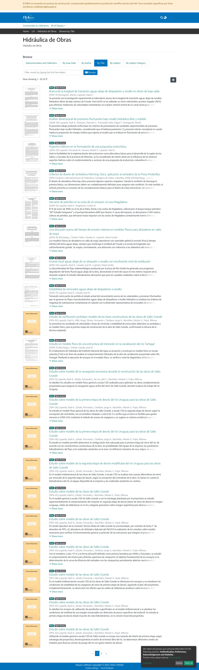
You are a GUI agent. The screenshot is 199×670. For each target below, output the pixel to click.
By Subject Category (136, 63)
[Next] (106, 653)
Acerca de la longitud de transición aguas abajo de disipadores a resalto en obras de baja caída (104, 91)
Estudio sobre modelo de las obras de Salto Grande (79, 491)
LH (33, 31)
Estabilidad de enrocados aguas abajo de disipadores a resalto (85, 289)
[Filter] (53, 72)
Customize (147, 663)
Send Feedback (107, 668)
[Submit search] (161, 17)
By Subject (115, 63)
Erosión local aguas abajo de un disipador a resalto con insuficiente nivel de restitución (100, 261)
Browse (90, 72)
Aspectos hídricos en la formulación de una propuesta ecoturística (87, 146)
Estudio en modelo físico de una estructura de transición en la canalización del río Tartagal (102, 343)
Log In (170, 17)
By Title (100, 63)
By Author (86, 63)
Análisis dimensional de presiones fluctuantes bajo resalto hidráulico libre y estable (97, 119)
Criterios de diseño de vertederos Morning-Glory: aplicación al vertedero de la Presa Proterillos (104, 174)
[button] (165, 17)
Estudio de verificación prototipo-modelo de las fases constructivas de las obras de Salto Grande (105, 316)
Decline (179, 663)
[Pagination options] (173, 79)
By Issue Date (69, 63)
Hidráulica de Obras (47, 31)
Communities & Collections (36, 25)
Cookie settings (91, 668)
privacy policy (174, 657)
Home (26, 31)
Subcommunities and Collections (41, 63)
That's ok (189, 663)
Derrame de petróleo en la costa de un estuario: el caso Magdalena (88, 202)
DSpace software (83, 665)
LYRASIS (120, 665)
